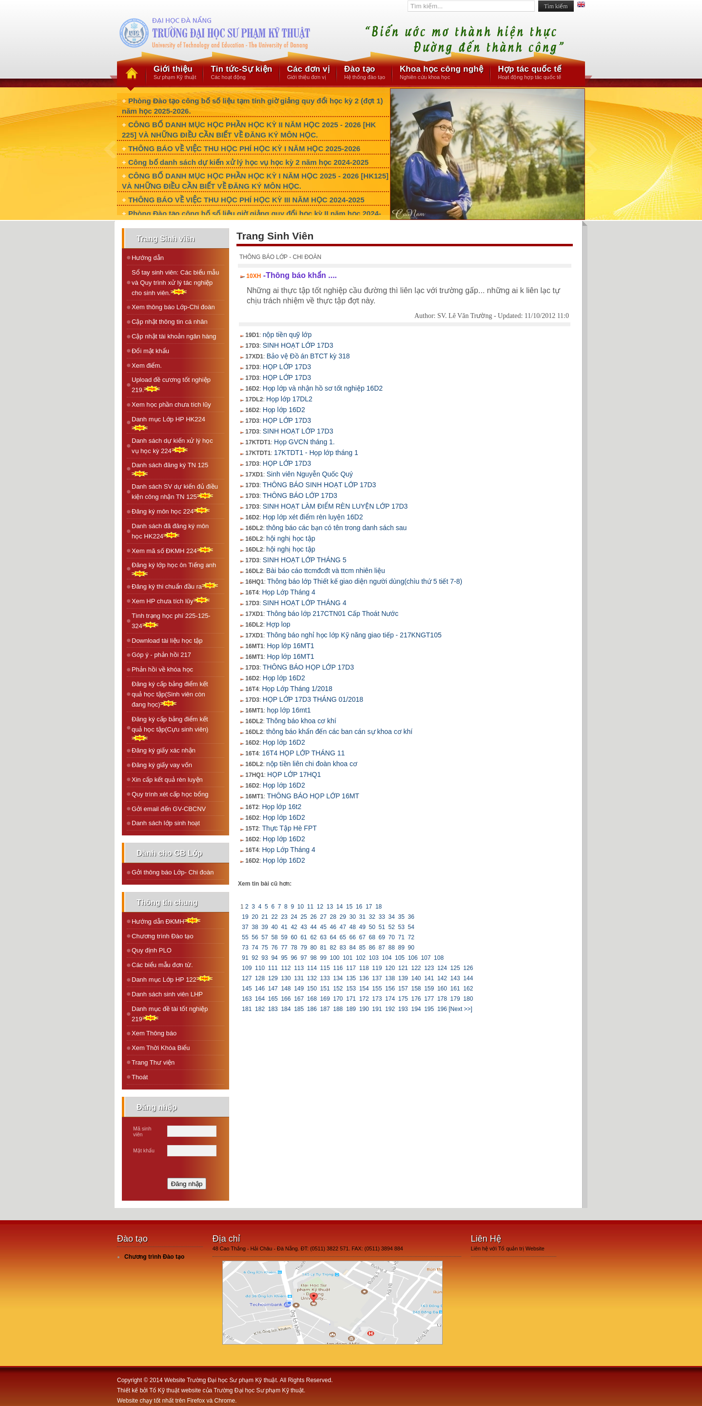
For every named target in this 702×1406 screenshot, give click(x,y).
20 (255, 916)
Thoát (140, 1077)
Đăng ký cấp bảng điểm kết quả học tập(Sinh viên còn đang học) (170, 694)
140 (416, 978)
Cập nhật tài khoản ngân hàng (174, 336)
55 (245, 937)
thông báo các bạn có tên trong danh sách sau (336, 528)
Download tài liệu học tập (167, 640)
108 (439, 957)
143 (455, 978)
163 (247, 998)
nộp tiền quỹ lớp (287, 334)
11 (310, 906)
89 (401, 947)
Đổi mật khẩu (150, 351)
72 (411, 937)
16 (359, 906)
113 (299, 968)
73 (245, 947)
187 (325, 1009)
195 (429, 1009)
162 (468, 988)
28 (333, 916)
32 (372, 916)
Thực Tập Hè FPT (289, 828)
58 (274, 937)
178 (442, 998)
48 (352, 927)
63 (323, 937)
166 (285, 998)
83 (343, 947)
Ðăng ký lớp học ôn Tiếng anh (174, 569)
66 (352, 937)
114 (312, 968)
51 (382, 927)
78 (294, 947)
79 (304, 947)
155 (377, 988)
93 (265, 957)
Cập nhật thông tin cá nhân (170, 321)
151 (325, 988)
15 (349, 906)
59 (284, 937)
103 (373, 957)
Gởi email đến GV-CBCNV (169, 808)
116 (338, 968)
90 (411, 947)
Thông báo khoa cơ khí (301, 721)
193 (403, 1009)
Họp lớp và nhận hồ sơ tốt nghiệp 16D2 (323, 388)
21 (265, 916)
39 (265, 927)
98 (313, 957)
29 (343, 916)
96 (294, 957)
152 (338, 988)
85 (362, 947)
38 (255, 927)
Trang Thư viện (153, 1062)
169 (325, 998)
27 (323, 916)
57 (265, 937)
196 (442, 1009)
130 (285, 978)
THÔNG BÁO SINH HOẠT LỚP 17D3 (319, 485)
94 (274, 957)
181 (247, 1009)
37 (245, 927)
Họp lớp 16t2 (281, 807)
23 (284, 916)
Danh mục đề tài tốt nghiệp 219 (170, 1014)
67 (362, 937)
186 (312, 1009)
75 (265, 947)
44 (313, 927)
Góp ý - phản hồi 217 (161, 654)
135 (351, 978)
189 (351, 1009)
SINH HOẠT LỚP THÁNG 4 (305, 603)
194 (416, 1009)
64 (333, 937)
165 (272, 998)
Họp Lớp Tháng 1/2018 (297, 689)
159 (429, 988)
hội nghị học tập (290, 538)
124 (442, 968)
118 (363, 968)
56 (255, 937)
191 (377, 1009)
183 (272, 1009)
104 (386, 957)
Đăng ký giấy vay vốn (162, 765)
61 (304, 937)
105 (400, 957)
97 (304, 957)
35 (401, 916)
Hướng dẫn (148, 257)
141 (429, 978)
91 (245, 957)
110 (260, 968)
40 (274, 927)
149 (299, 988)
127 (247, 978)
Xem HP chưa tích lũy (171, 600)
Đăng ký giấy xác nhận (163, 750)
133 (325, 978)
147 (272, 988)
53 (401, 927)
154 (363, 988)
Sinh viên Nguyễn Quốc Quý (310, 474)
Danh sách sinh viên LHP (167, 994)
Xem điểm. (147, 365)
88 (391, 947)
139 (403, 978)
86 (372, 947)
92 (255, 957)
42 (294, 927)
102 (361, 957)
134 (338, 978)
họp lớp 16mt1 (289, 710)
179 (455, 998)
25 (304, 916)
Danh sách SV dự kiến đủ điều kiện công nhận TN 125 (175, 491)
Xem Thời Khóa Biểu (161, 1047)
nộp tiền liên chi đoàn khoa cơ (311, 764)
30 (352, 916)
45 (323, 927)
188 (338, 1009)
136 (363, 978)
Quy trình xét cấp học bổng (170, 794)
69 (382, 937)
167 (299, 998)
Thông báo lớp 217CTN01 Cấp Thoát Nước (333, 613)
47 (343, 927)
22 (274, 916)
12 (320, 906)
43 (304, 927)
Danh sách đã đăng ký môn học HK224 (170, 531)
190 (363, 1009)
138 (390, 978)
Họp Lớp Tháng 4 (288, 592)
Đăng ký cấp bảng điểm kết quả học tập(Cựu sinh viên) (170, 728)
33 (382, 916)
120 (390, 968)
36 (411, 916)
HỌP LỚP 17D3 (287, 367)
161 (455, 988)
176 (416, 998)
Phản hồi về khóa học (162, 669)
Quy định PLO (152, 950)
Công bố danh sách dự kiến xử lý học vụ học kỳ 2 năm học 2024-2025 (248, 162)
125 (455, 968)
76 (274, 947)
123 (429, 968)
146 (260, 988)
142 (442, 978)
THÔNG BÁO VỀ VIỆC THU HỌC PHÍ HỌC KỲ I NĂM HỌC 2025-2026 (244, 148)
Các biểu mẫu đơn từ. (162, 965)
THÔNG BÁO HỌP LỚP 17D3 (308, 667)
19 (245, 916)
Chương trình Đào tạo (163, 936)
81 (323, 947)
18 (379, 906)
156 (390, 988)
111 (272, 968)
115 (325, 968)
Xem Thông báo (154, 1033)
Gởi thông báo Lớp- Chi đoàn (173, 872)
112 (285, 968)
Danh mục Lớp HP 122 (172, 979)
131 (299, 978)
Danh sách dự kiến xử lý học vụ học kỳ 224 (172, 446)
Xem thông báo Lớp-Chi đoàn (173, 307)
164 (260, 998)
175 (403, 998)
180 (468, 998)
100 (334, 957)
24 (294, 916)
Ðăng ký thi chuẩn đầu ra (175, 586)
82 (333, 947)
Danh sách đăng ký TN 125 (170, 469)
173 (377, 998)
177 (429, 998)
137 (377, 978)
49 (362, 927)
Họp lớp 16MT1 (290, 646)
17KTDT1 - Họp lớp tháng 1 (316, 452)
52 (391, 927)
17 (369, 906)
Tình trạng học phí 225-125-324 (171, 621)
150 (312, 988)
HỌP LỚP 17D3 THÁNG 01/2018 (313, 699)
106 (412, 957)
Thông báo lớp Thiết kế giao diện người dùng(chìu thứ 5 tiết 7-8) (364, 581)
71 (401, 937)
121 (403, 968)
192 (390, 1009)
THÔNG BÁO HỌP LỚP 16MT (313, 796)
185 (299, 1009)
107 (425, 957)
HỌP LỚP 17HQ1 (294, 774)
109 (247, 968)
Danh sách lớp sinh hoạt (166, 823)
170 (338, 998)
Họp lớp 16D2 (284, 410)
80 (313, 947)
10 (300, 906)
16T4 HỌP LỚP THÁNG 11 (303, 753)
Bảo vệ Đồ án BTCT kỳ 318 (308, 356)
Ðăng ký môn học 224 (171, 511)
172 (363, 998)
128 (260, 978)
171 (351, 998)
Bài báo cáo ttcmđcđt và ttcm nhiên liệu (325, 570)
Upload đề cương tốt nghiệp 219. (171, 385)
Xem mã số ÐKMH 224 (172, 550)
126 (468, 968)
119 (377, 968)
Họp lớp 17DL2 (289, 399)
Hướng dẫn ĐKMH (166, 921)
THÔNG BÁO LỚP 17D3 (300, 495)
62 (313, 937)
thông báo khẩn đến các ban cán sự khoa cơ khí (339, 731)
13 (329, 906)
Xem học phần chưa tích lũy (171, 404)
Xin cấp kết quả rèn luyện (167, 779)
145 (247, 988)
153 (351, 988)
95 (284, 957)
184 (285, 1009)
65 (343, 937)
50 (372, 927)
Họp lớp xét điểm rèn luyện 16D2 (313, 517)
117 (351, 968)
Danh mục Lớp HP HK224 (168, 423)
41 (284, 927)
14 (340, 906)
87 (382, 947)
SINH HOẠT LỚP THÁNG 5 (305, 560)
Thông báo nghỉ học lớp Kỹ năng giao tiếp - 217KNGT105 (354, 635)
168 (312, 998)
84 (352, 947)
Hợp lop (278, 624)
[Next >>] (460, 1009)
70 (391, 937)
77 (284, 947)
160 (442, 988)
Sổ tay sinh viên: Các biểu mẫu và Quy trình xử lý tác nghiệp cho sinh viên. (175, 283)
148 (285, 988)
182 (260, 1009)
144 (468, 978)
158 (416, 988)
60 (294, 937)
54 (411, 927)
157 (403, 988)
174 (390, 998)
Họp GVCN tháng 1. (304, 442)
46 (333, 927)
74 (255, 947)
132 (312, 978)
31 (362, 916)
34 (391, 916)
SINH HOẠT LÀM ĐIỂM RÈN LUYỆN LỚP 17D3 (335, 506)
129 (272, 978)
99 (323, 957)
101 (347, 957)
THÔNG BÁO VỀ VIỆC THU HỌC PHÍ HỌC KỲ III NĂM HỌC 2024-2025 (246, 200)
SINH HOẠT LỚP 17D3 (298, 345)
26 (313, 916)
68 (372, 937)
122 (416, 968)
